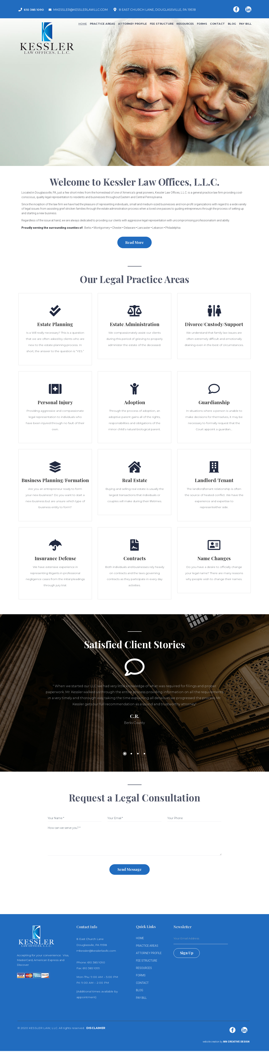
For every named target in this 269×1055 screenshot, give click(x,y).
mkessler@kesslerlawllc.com (96, 950)
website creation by (226, 1041)
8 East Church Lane (90, 939)
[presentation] (134, 885)
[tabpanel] (134, 691)
